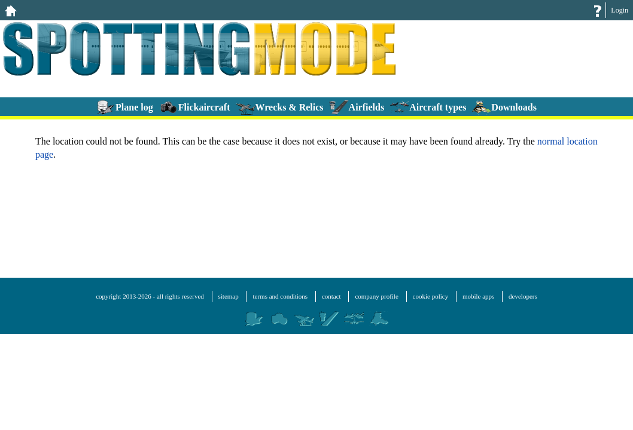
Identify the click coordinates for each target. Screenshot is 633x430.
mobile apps (478, 296)
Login (619, 10)
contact (331, 296)
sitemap (228, 296)
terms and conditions (280, 296)
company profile (376, 296)
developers (523, 296)
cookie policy (431, 296)
